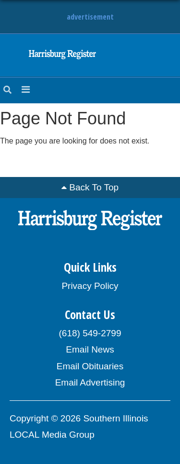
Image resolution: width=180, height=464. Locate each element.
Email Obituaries (90, 366)
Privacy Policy (89, 286)
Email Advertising (90, 382)
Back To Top (94, 187)
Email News (90, 349)
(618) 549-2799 (90, 333)
